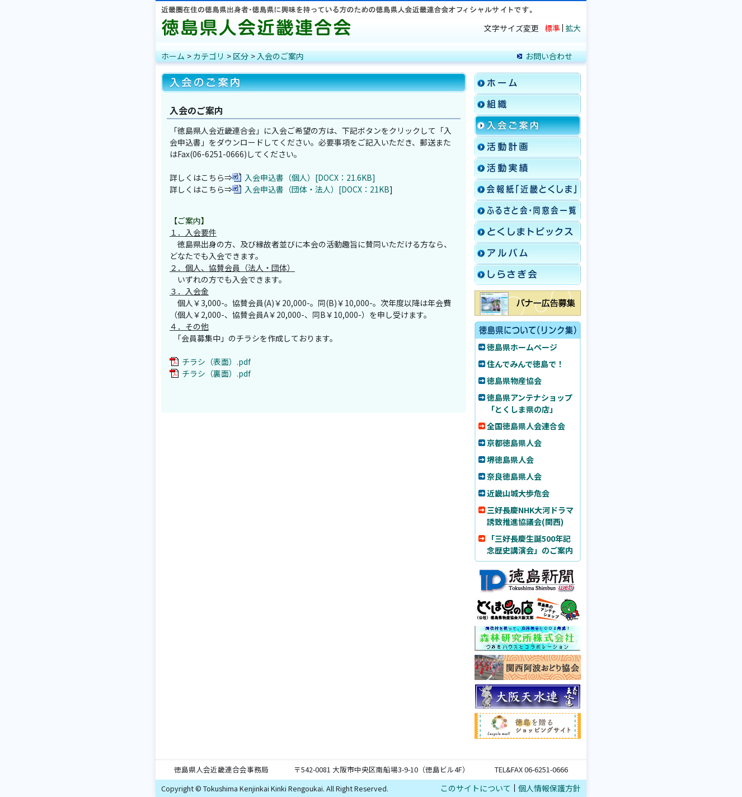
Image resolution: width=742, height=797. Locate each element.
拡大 (573, 28)
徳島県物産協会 (514, 380)
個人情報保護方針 (549, 788)
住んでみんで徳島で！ (525, 363)
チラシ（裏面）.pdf (216, 373)
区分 (240, 56)
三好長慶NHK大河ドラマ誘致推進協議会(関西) (530, 515)
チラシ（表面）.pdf (216, 361)
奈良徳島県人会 (514, 476)
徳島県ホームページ (522, 347)
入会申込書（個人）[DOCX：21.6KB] (310, 177)
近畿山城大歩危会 (518, 493)
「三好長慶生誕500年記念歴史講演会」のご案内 (530, 544)
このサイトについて (475, 788)
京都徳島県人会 (514, 442)
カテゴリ (208, 56)
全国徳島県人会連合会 (526, 426)
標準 (552, 28)
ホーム (173, 56)
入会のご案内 (280, 56)
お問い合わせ (548, 56)
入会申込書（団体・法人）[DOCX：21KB (317, 189)
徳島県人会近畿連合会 (259, 27)
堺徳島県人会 (510, 459)
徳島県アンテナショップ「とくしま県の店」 (529, 403)
